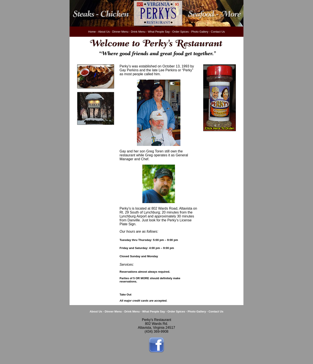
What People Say (159, 31)
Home (92, 31)
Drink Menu (138, 31)
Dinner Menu (120, 31)
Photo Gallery (199, 31)
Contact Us (218, 31)
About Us (104, 31)
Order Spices (180, 31)
